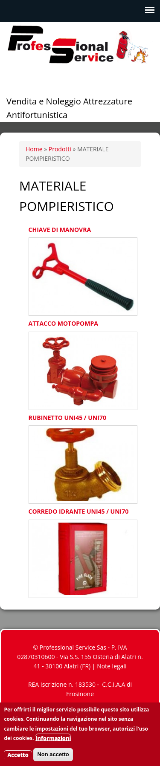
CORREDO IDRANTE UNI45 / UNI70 (79, 511)
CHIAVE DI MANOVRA (60, 229)
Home (34, 149)
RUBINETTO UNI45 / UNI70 (67, 417)
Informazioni (53, 742)
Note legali (111, 666)
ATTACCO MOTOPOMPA (63, 323)
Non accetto (53, 759)
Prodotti (60, 149)
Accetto (17, 759)
